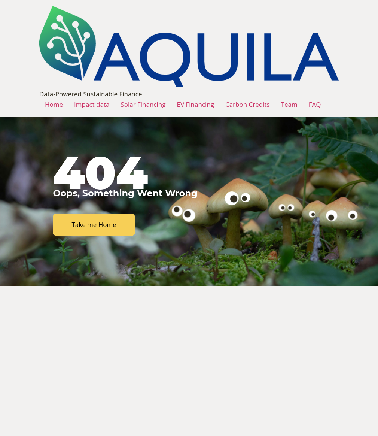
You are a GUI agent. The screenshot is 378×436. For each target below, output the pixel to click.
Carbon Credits (247, 104)
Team (289, 104)
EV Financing (195, 104)
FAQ (315, 104)
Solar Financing (143, 104)
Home (54, 104)
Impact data (91, 104)
